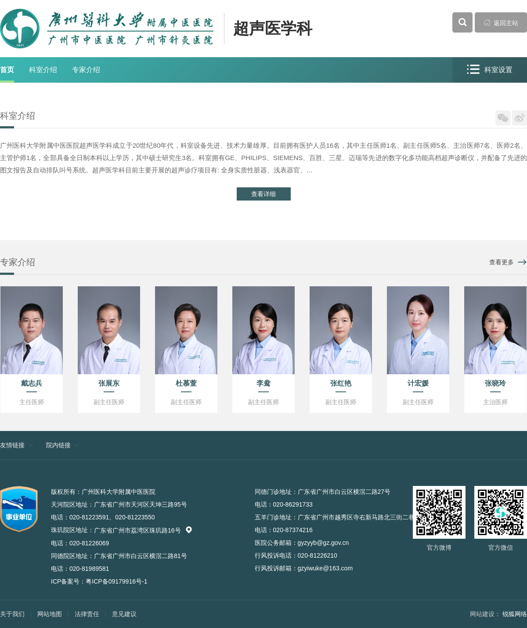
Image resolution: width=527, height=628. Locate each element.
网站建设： (485, 613)
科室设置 (490, 69)
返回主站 (501, 22)
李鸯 (263, 383)
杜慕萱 (186, 383)
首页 (7, 69)
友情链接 (12, 445)
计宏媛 (418, 383)
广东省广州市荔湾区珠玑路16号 (143, 530)
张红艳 (340, 383)
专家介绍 (86, 69)
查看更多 (501, 262)
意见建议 (124, 613)
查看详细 (263, 193)
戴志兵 (31, 383)
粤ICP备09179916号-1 (116, 581)
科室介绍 (43, 69)
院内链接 (58, 445)
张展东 (108, 383)
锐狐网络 (514, 613)
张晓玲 (495, 383)
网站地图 (49, 613)
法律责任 (87, 613)
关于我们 (12, 613)
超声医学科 (272, 28)
